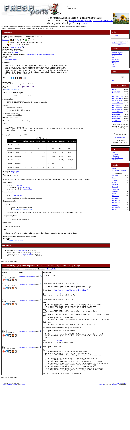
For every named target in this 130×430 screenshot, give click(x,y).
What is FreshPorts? (117, 52)
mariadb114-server (117, 107)
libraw (52, 54)
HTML (117, 407)
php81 (17, 177)
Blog (113, 64)
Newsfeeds (115, 159)
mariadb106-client (117, 101)
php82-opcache (23, 257)
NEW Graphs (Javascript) (119, 170)
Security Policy (116, 61)
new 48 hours (116, 202)
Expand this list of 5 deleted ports (22, 215)
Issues (113, 55)
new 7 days (115, 205)
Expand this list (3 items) (11, 92)
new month (115, 209)
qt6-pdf (114, 89)
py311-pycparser (45, 54)
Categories (115, 154)
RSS (125, 407)
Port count (115, 176)
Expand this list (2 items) (16, 247)
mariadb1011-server (117, 98)
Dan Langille (114, 408)
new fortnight (116, 207)
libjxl (38, 54)
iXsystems (123, 42)
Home (113, 152)
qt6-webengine (116, 92)
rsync (113, 94)
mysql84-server (116, 121)
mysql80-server (116, 116)
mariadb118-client (117, 109)
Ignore (114, 182)
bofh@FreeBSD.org (16, 47)
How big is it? (116, 59)
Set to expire (115, 196)
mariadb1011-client (117, 96)
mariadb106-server (117, 103)
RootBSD (120, 44)
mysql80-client (116, 114)
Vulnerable (115, 191)
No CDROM (115, 189)
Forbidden (115, 184)
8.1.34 (4, 40)
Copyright (101, 408)
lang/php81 (19, 191)
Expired (114, 193)
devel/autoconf (24, 193)
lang (12, 177)
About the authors (117, 54)
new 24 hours (116, 200)
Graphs (114, 168)
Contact (114, 66)
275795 (59, 303)
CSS (121, 407)
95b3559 (15, 53)
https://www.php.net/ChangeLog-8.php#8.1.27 (70, 299)
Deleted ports (115, 156)
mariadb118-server (117, 112)
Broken (114, 178)
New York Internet (116, 42)
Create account (116, 37)
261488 (59, 359)
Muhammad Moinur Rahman (27, 283)
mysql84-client (116, 118)
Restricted (115, 187)
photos (84, 23)
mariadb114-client (117, 105)
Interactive (115, 198)
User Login (115, 35)
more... (114, 80)
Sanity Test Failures (117, 158)
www (7, 40)
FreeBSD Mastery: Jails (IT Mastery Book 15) (91, 20)
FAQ (113, 57)
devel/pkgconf (28, 195)
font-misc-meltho (31, 54)
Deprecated (115, 180)
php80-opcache (27, 261)
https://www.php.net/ (11, 60)
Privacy (114, 62)
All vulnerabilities (120, 137)
